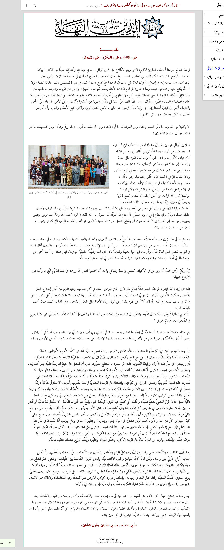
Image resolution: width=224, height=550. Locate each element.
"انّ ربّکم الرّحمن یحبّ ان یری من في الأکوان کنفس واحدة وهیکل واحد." (112, 5)
